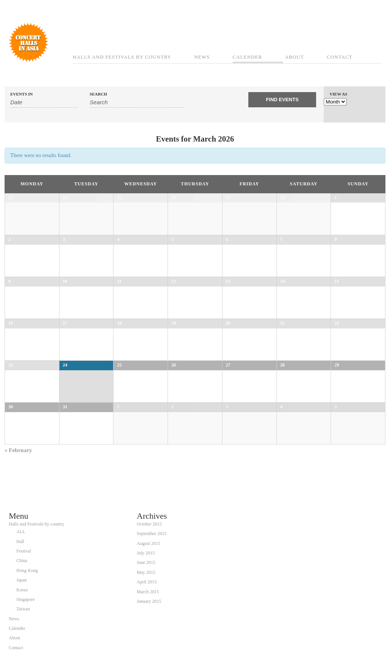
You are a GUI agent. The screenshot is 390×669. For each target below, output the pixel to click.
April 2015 (147, 582)
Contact (339, 57)
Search (98, 94)
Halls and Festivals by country (122, 57)
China (21, 560)
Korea (21, 590)
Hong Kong (27, 570)
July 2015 (146, 553)
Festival (23, 551)
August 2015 (148, 543)
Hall (20, 541)
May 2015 (146, 572)
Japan (21, 580)
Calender (247, 57)
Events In (21, 94)
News (202, 57)
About (294, 57)
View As (338, 94)
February (18, 450)
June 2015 (146, 562)
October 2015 (149, 524)
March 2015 (148, 591)
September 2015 (151, 533)
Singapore (25, 599)
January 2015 (149, 601)
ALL (20, 531)
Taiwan (23, 609)
